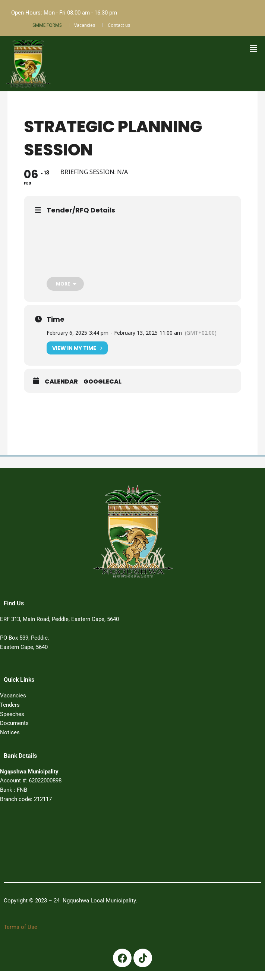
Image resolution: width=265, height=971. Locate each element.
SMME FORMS (47, 25)
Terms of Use (20, 927)
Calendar (61, 381)
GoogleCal (102, 381)
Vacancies (84, 25)
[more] (65, 284)
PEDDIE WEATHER (123, 845)
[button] (253, 49)
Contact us (119, 25)
